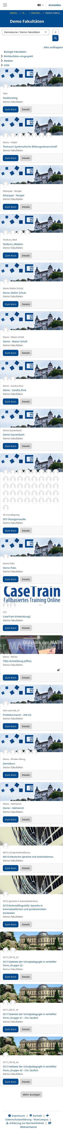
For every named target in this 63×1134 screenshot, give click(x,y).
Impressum (16, 1115)
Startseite (14, 12)
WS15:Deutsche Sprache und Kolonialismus (28, 856)
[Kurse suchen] (56, 32)
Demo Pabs (9, 567)
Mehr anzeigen (31, 1094)
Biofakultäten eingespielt (18, 56)
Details (26, 109)
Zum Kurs (10, 109)
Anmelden (55, 5)
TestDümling (10, 97)
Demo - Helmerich (13, 808)
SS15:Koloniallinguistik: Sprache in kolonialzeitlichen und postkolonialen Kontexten (24, 909)
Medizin (8, 60)
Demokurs (9, 763)
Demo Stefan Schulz (14, 292)
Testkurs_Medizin (13, 244)
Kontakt (35, 1115)
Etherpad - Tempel (13, 195)
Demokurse (36, 12)
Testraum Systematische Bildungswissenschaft (30, 146)
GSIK (6, 65)
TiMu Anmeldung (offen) (17, 661)
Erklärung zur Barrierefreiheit (25, 1123)
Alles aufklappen (53, 47)
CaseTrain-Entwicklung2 (17, 616)
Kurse (25, 12)
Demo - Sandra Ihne (14, 390)
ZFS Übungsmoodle (14, 519)
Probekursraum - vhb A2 (17, 714)
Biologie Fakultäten (15, 51)
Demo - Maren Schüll (15, 341)
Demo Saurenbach (13, 434)
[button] (40, 5)
